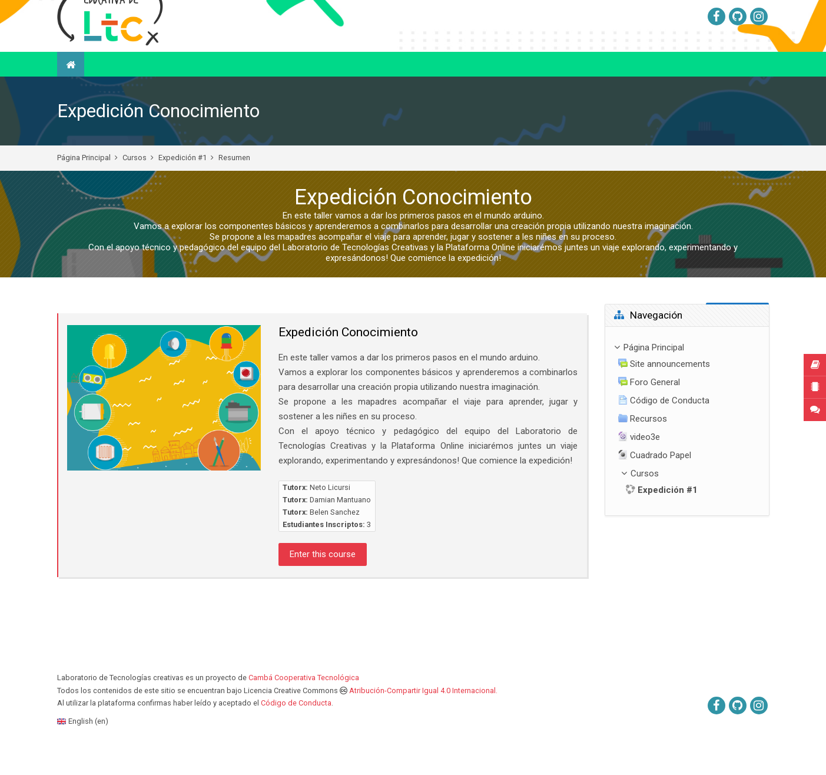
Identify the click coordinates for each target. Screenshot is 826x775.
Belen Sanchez (335, 541)
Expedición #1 (182, 187)
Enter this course (323, 583)
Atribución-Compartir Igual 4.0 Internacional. (423, 720)
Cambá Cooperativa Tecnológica (303, 707)
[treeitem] (687, 450)
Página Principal (84, 187)
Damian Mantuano (340, 529)
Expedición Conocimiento (158, 140)
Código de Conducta (296, 732)
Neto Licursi (330, 516)
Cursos (134, 187)
